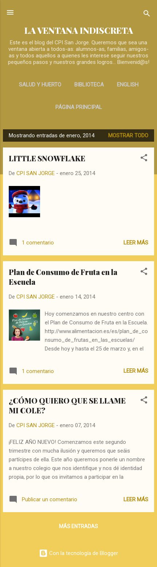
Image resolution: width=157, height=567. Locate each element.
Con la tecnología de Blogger (78, 553)
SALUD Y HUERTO (40, 84)
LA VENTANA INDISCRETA (78, 30)
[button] (144, 159)
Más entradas (78, 526)
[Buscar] (146, 15)
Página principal (78, 107)
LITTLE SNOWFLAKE (47, 158)
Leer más (135, 242)
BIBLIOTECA (89, 84)
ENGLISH (127, 84)
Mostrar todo (128, 135)
